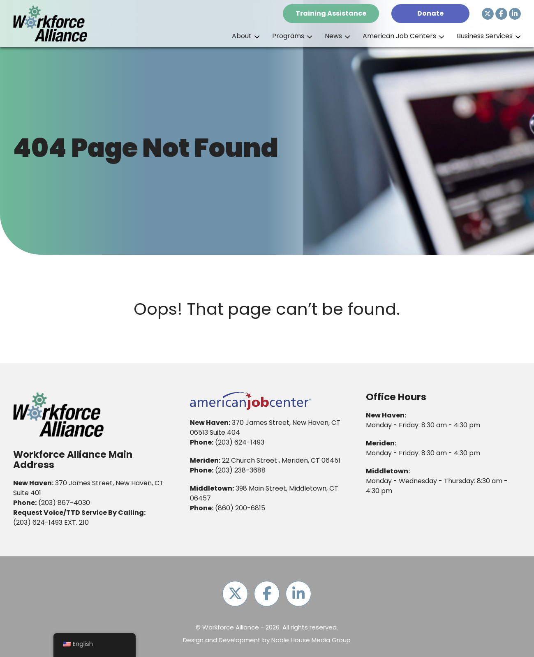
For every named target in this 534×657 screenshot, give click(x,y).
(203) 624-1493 (37, 522)
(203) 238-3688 (240, 470)
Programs (288, 36)
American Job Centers (399, 36)
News (333, 36)
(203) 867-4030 (64, 502)
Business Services (485, 36)
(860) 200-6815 (240, 508)
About (242, 36)
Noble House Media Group (311, 640)
